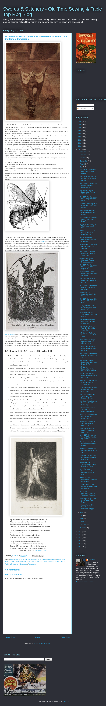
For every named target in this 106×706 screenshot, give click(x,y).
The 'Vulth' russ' (10, 334)
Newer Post (10, 637)
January (83, 528)
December (84, 152)
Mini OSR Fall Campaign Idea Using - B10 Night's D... (88, 267)
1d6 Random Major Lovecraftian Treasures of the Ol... (88, 192)
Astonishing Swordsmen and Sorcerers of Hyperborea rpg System (33, 559)
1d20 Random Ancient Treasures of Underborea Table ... (87, 409)
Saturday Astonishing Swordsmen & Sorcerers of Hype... (87, 507)
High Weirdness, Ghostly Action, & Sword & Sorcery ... (88, 246)
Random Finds (59, 561)
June (82, 512)
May (81, 516)
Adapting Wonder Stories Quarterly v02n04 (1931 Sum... (88, 389)
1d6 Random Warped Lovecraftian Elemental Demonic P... (88, 362)
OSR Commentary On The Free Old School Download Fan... (87, 464)
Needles (92, 560)
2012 (80, 544)
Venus (43, 241)
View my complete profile (84, 582)
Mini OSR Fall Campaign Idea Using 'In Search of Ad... (88, 199)
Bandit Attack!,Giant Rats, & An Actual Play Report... (88, 500)
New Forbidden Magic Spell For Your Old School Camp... (87, 341)
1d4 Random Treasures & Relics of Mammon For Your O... (88, 355)
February (83, 525)
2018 (80, 146)
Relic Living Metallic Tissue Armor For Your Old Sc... (88, 314)
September (84, 161)
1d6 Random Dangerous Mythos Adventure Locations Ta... (88, 185)
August (82, 164)
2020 (80, 140)
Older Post (65, 637)
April (82, 519)
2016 (80, 532)
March (82, 522)
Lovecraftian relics (21, 561)
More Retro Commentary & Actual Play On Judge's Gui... (88, 382)
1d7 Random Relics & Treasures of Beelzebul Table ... (88, 335)
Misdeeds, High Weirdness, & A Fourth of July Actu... (88, 479)
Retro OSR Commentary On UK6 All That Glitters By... (88, 416)
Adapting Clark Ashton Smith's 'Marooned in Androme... (87, 430)
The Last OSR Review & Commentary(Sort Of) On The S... (87, 280)
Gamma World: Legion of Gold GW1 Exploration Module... (88, 205)
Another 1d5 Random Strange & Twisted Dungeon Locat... (86, 260)
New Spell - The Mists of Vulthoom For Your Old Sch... (88, 450)
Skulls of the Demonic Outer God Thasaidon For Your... (87, 348)
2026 (80, 122)
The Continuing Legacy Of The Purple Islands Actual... (87, 178)
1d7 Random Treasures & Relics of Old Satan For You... (88, 287)
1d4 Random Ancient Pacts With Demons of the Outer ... (88, 375)
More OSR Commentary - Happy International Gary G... (88, 212)
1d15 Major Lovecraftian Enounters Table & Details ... (87, 171)
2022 (80, 134)
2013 (80, 541)
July (81, 167)
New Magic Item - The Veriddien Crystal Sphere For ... (87, 423)
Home (37, 637)
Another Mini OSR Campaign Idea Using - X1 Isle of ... (88, 294)
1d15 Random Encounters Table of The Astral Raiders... (87, 493)
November (84, 155)
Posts (80, 105)
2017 (80, 149)
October (83, 158)
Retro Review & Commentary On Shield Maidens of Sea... (86, 472)
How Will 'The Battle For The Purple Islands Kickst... (87, 226)
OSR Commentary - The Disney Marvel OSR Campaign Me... (87, 233)
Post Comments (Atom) (42, 643)
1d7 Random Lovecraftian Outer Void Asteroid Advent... (88, 369)
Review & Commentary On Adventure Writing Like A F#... (87, 457)
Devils (12, 561)
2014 (80, 538)
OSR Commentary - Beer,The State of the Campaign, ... (87, 239)
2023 (80, 131)
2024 (80, 128)
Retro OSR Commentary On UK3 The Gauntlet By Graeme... (88, 437)
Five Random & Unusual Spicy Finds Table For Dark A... (87, 219)
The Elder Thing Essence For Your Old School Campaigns (88, 403)
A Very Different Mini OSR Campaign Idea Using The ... (87, 307)
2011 (80, 547)
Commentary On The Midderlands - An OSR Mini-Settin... (88, 486)
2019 (80, 143)
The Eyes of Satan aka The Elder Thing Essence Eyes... (87, 396)
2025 (80, 125)
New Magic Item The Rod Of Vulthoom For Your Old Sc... (88, 444)
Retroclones (32, 564)
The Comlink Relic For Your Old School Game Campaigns (88, 328)
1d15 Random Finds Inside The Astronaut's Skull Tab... (88, 273)
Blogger (65, 701)
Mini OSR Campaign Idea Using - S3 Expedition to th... (88, 301)
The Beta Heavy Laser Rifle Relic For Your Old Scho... (87, 321)
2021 (80, 137)
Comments (81, 108)
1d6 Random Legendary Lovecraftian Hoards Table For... (87, 253)
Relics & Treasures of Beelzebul (16, 564)
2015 (80, 535)
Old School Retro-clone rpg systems (41, 561)
